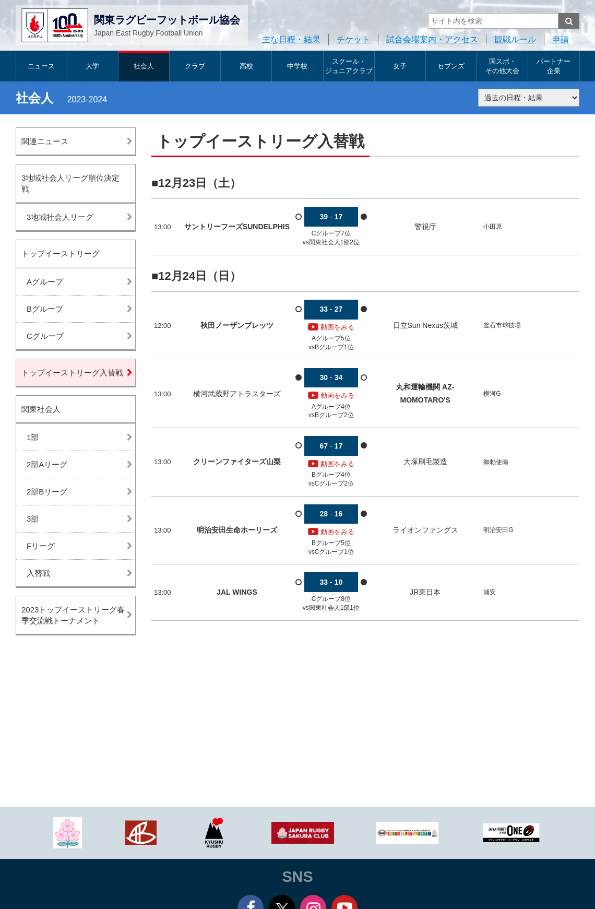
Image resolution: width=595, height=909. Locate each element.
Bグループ (45, 308)
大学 (92, 66)
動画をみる (331, 327)
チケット (353, 39)
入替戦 (38, 573)
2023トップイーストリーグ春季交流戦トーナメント (73, 615)
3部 (33, 518)
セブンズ (451, 66)
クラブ (195, 66)
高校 (246, 66)
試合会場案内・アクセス (432, 39)
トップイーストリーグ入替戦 (72, 372)
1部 (33, 437)
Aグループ (45, 281)
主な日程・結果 (291, 39)
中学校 (297, 66)
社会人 (144, 66)
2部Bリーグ (47, 491)
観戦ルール (515, 39)
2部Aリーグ (47, 464)
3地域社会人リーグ (60, 217)
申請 (560, 39)
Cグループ (45, 336)
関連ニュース (44, 141)
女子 (400, 66)
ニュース (41, 66)
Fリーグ (41, 545)
